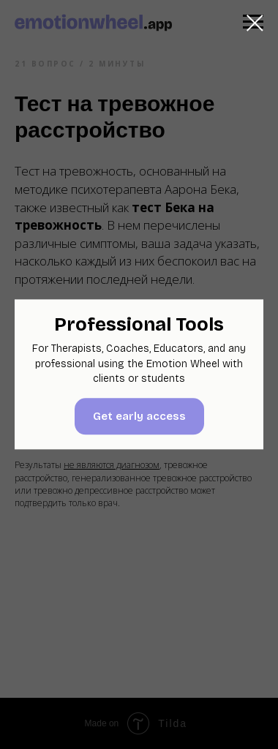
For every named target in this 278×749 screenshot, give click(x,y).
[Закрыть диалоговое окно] (255, 23)
